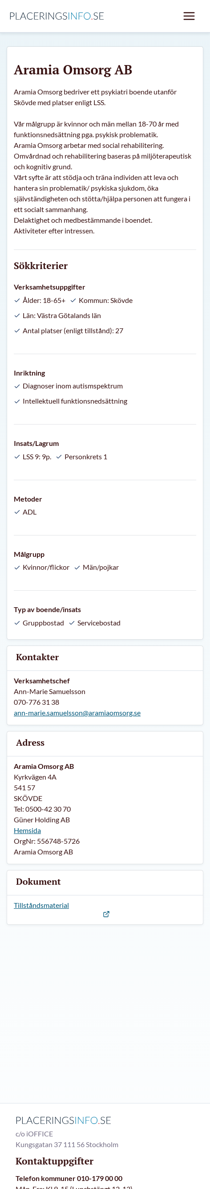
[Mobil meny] (189, 16)
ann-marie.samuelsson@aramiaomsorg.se (77, 712)
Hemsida (27, 830)
